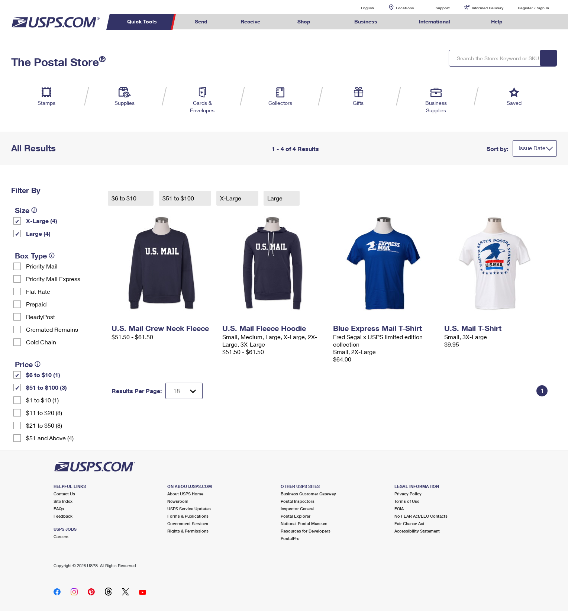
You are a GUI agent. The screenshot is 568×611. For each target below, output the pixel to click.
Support (443, 8)
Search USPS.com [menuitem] (533, 22)
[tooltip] (34, 210)
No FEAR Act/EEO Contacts (421, 516)
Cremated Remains (52, 329)
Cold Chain (41, 341)
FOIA (399, 508)
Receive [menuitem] (250, 21)
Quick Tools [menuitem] (142, 21)
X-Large (231, 198)
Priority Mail (42, 266)
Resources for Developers (305, 530)
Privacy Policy (408, 493)
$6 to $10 (125, 198)
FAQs (59, 508)
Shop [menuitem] (303, 21)
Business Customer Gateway (308, 493)
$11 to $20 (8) (44, 412)
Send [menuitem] (201, 21)
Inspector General (297, 508)
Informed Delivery (487, 8)
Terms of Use (406, 501)
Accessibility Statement (417, 530)
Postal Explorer (295, 516)
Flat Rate (38, 291)
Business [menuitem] (365, 21)
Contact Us (64, 493)
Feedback (63, 516)
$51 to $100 (179, 198)
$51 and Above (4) (50, 437)
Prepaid (36, 304)
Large (275, 198)
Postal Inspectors (297, 501)
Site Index (63, 501)
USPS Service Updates (189, 508)
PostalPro (290, 538)
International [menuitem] (434, 21)
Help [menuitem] (497, 21)
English (360, 7)
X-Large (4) (41, 220)
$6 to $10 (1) (43, 374)
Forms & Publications (188, 516)
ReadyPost (40, 316)
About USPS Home (185, 493)
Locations (405, 8)
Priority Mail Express (53, 278)
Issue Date (532, 148)
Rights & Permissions (188, 530)
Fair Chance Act (409, 523)
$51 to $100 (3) (46, 387)
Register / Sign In (533, 8)
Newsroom (177, 501)
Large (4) (38, 233)
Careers (61, 536)
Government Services (187, 523)
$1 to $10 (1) (42, 399)
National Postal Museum (304, 523)
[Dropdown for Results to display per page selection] (184, 391)
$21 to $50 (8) (44, 425)
